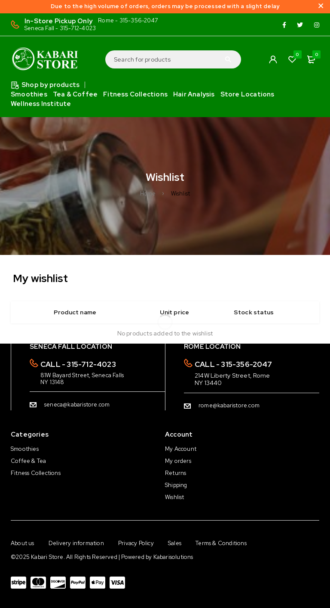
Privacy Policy (136, 543)
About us (22, 543)
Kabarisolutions (173, 557)
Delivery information (76, 543)
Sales (174, 543)
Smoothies (25, 449)
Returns (175, 473)
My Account (180, 449)
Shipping (176, 485)
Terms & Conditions (221, 543)
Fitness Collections (36, 473)
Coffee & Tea (28, 461)
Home (148, 194)
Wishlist (174, 497)
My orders (178, 461)
